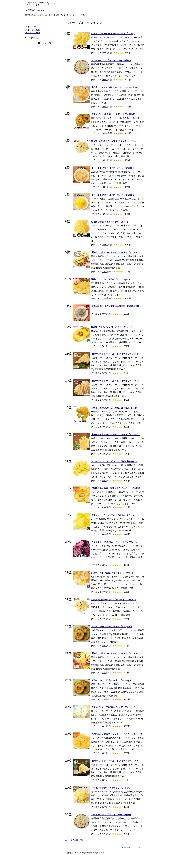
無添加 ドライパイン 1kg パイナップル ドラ (112, 327)
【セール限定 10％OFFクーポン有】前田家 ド (113, 168)
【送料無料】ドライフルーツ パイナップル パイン (115, 354)
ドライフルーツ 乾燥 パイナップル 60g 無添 (111, 626)
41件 (104, 672)
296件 (104, 79)
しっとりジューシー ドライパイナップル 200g (113, 33)
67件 (104, 454)
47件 (104, 592)
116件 (104, 271)
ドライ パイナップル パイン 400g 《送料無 (111, 60)
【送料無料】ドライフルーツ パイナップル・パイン (115, 252)
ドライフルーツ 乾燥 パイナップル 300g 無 (111, 680)
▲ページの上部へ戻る (74, 840)
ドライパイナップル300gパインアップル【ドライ (114, 707)
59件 (104, 534)
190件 (104, 160)
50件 (104, 565)
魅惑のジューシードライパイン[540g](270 (110, 279)
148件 (104, 245)
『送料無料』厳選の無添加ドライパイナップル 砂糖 (115, 488)
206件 (104, 133)
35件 (104, 807)
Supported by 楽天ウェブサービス (133, 847)
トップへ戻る (46, 43)
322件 (104, 53)
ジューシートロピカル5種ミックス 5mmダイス (113, 573)
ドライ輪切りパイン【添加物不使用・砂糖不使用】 (115, 306)
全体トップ (30, 27)
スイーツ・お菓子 (33, 30)
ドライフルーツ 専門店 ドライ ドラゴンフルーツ (114, 542)
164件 (104, 187)
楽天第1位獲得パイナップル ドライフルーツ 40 (113, 599)
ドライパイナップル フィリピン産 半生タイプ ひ (114, 408)
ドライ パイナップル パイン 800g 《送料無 (111, 815)
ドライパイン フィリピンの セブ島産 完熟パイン (114, 461)
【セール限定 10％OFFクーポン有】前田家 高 (113, 195)
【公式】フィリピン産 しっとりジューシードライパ (115, 87)
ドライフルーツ (32, 32)
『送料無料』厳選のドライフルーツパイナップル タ (116, 734)
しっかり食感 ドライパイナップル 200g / (110, 222)
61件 (104, 507)
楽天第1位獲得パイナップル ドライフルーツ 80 (113, 141)
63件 (104, 480)
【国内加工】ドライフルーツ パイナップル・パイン (115, 434)
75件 (104, 373)
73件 (104, 427)
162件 (104, 214)
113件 (104, 298)
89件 (104, 314)
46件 (104, 645)
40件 (104, 726)
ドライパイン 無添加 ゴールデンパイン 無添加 (113, 114)
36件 (104, 780)
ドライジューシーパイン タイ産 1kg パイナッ (112, 515)
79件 (104, 346)
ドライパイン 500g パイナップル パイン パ (111, 788)
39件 (104, 753)
